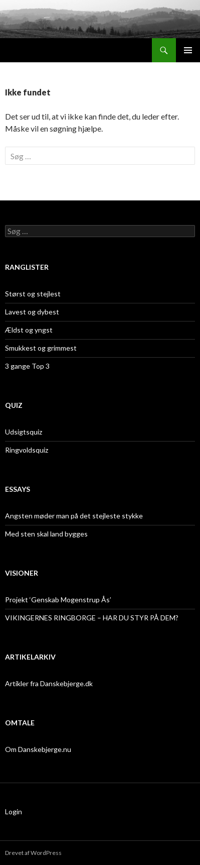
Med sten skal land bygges (46, 533)
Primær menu (188, 50)
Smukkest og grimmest (41, 348)
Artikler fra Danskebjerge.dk (49, 683)
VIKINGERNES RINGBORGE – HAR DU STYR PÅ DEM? (91, 617)
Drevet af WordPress (33, 852)
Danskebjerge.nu (39, 50)
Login (13, 811)
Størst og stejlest (33, 293)
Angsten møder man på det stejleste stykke (74, 515)
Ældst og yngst (29, 330)
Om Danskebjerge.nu (38, 749)
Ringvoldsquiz (26, 450)
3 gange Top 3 (27, 366)
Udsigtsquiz (23, 431)
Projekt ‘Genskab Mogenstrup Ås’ (58, 599)
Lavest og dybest (32, 311)
